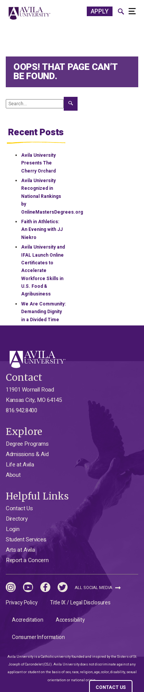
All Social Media (98, 587)
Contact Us (19, 508)
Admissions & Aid (27, 454)
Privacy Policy (22, 603)
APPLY (100, 11)
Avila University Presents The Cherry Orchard (38, 163)
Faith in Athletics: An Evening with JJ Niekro (42, 229)
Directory (17, 518)
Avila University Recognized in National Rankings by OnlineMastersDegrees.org (52, 196)
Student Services (26, 539)
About (13, 475)
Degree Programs (27, 444)
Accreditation (27, 620)
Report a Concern (27, 560)
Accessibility (70, 620)
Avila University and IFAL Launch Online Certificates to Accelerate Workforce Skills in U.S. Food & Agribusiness (43, 270)
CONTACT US (111, 687)
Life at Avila (20, 464)
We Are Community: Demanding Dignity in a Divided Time (43, 311)
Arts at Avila (20, 550)
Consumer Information (38, 637)
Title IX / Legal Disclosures (80, 603)
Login (12, 529)
